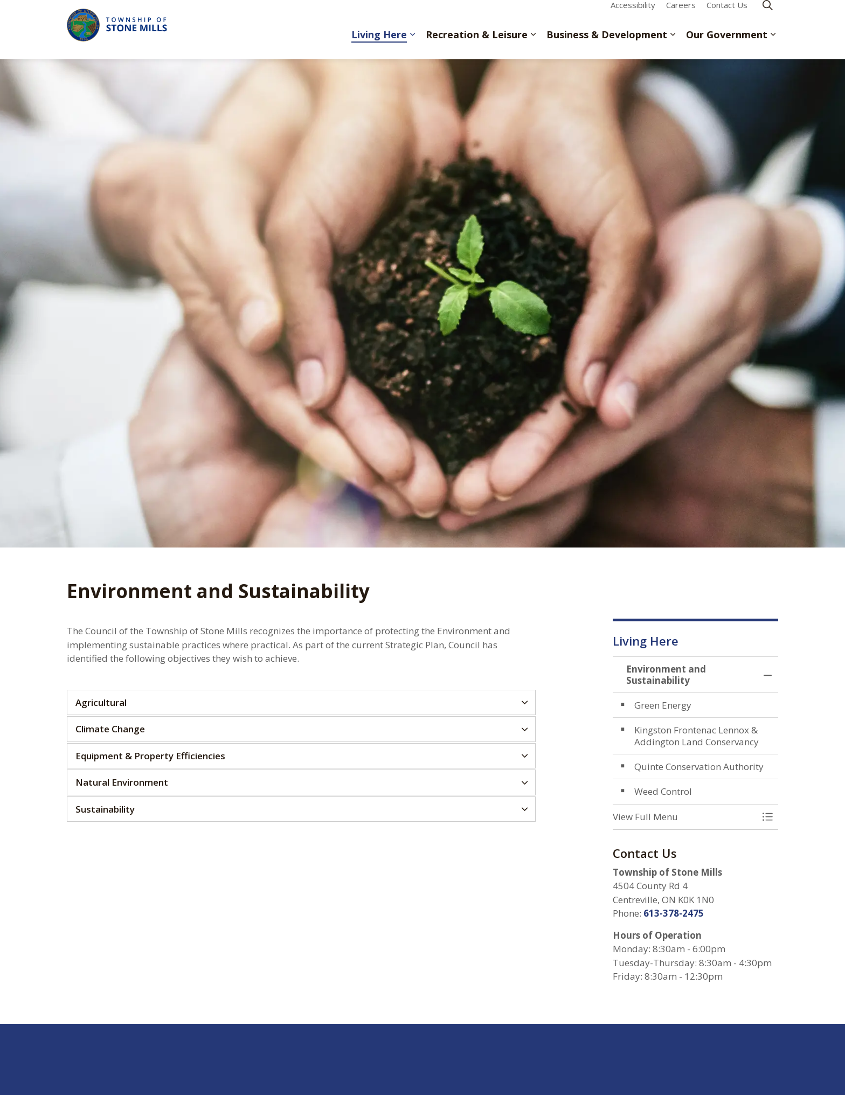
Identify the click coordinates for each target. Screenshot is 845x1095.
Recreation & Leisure (477, 44)
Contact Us (727, 14)
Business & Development (606, 44)
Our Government (726, 44)
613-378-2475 (673, 913)
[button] (685, 817)
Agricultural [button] (101, 702)
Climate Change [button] (110, 729)
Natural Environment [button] (121, 782)
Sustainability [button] (105, 809)
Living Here (379, 44)
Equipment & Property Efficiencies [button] (150, 756)
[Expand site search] (767, 15)
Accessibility (633, 14)
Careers (681, 14)
